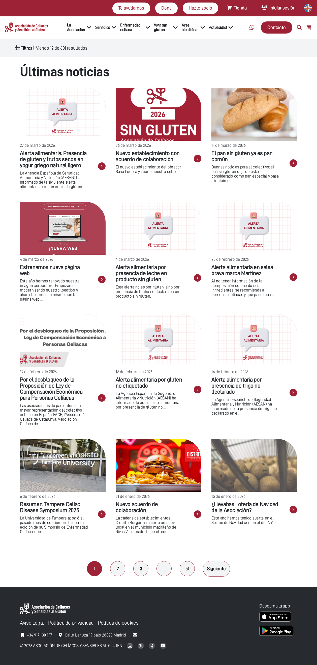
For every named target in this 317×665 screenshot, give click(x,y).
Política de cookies (118, 623)
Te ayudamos (131, 8)
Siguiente (216, 568)
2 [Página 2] (118, 568)
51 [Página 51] (187, 568)
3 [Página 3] (141, 568)
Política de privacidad (71, 623)
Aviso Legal (32, 623)
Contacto (276, 27)
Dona (166, 8)
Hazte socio (200, 8)
